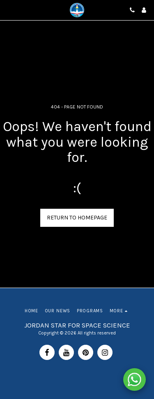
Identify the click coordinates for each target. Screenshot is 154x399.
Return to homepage (77, 217)
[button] (9, 9)
